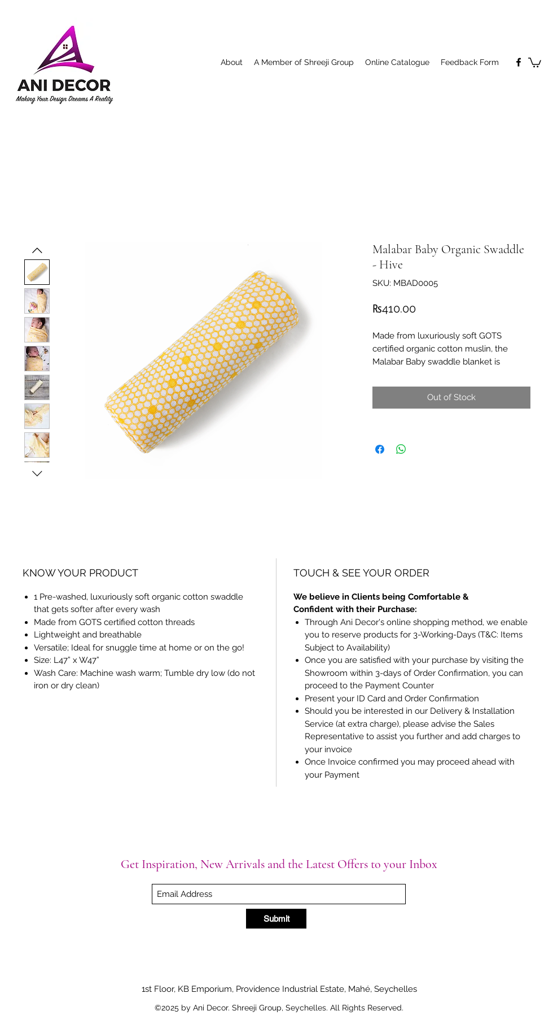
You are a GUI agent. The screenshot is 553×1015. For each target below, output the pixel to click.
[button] (534, 62)
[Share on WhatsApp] (401, 449)
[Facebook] (518, 62)
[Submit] (276, 919)
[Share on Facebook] (380, 449)
